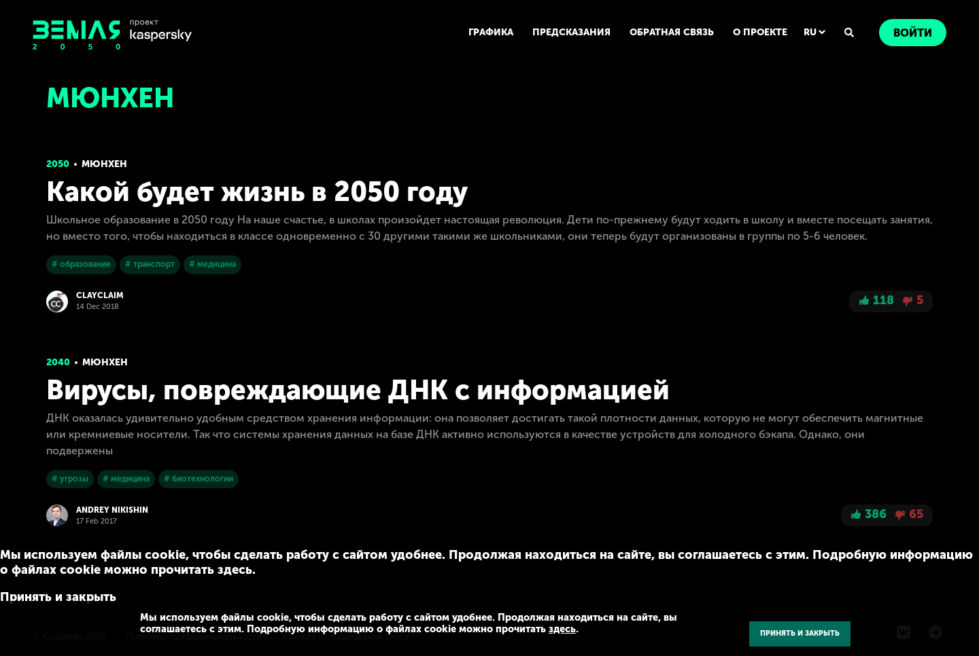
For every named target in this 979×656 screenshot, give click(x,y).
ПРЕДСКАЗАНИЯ (571, 32)
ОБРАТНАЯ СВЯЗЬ (672, 32)
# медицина (212, 264)
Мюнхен (104, 164)
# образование (81, 264)
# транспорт (150, 264)
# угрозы (70, 479)
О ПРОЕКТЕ (760, 32)
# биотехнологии (198, 479)
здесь (562, 629)
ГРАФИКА (490, 32)
